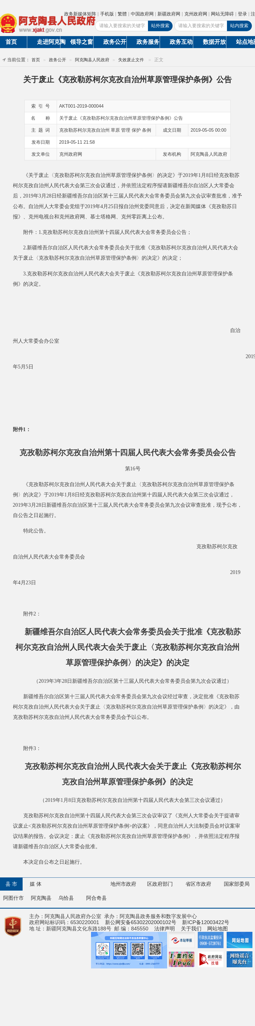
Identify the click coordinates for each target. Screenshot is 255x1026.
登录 (242, 13)
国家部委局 (237, 884)
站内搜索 (239, 25)
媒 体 (35, 884)
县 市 (11, 884)
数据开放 (214, 42)
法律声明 (164, 929)
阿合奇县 (96, 898)
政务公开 (114, 42)
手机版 (107, 13)
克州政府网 (195, 13)
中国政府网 (142, 13)
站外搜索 (160, 25)
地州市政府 (123, 884)
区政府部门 (160, 884)
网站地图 (217, 929)
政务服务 (148, 42)
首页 (35, 59)
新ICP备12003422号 (205, 922)
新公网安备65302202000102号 (140, 922)
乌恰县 (66, 898)
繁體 (122, 13)
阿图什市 (13, 898)
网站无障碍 (222, 13)
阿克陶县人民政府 (92, 59)
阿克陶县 (41, 898)
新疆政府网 (168, 13)
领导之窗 (81, 42)
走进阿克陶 (48, 42)
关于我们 (191, 929)
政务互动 (181, 42)
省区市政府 (198, 884)
